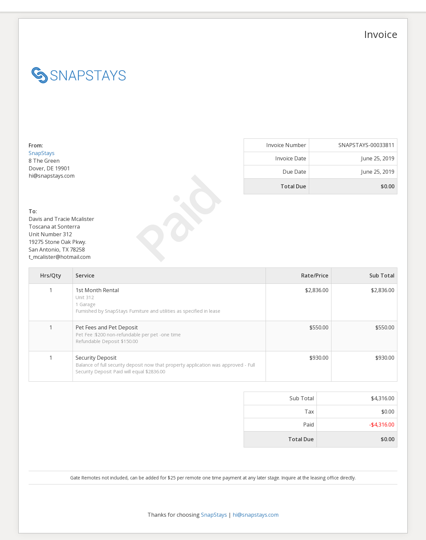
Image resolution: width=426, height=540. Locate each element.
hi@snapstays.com (256, 514)
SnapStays (42, 153)
